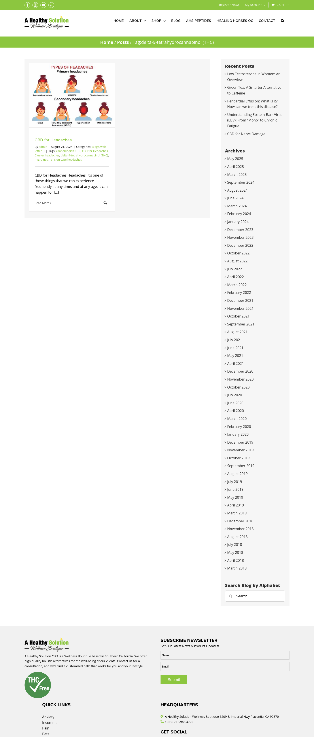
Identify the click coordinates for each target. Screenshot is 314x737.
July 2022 (234, 269)
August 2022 (237, 261)
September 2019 (240, 465)
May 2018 (235, 552)
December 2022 (240, 245)
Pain (45, 728)
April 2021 (235, 363)
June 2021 (235, 347)
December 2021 (240, 300)
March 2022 (237, 284)
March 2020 (237, 418)
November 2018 (240, 528)
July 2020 (234, 395)
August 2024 (237, 190)
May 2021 (235, 355)
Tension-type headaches (65, 160)
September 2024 (240, 182)
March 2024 (237, 206)
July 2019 (234, 481)
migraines (41, 160)
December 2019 (240, 442)
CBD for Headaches (53, 140)
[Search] (230, 596)
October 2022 (238, 253)
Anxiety (48, 716)
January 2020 (238, 434)
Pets (45, 733)
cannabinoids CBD (68, 151)
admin (43, 147)
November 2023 (240, 237)
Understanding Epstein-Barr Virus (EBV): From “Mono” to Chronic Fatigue (254, 120)
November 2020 (240, 379)
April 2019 (235, 505)
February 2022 (239, 292)
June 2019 (235, 489)
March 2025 (237, 174)
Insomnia (49, 722)
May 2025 (235, 158)
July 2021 (234, 339)
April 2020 (235, 410)
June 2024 (235, 198)
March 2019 (237, 513)
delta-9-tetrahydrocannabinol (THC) (84, 155)
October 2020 (238, 387)
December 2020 (240, 371)
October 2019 (238, 458)
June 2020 (235, 402)
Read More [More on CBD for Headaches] (42, 203)
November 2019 (240, 450)
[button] (282, 20)
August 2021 (237, 331)
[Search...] (255, 596)
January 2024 (238, 221)
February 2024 (239, 213)
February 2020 (239, 426)
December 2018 (240, 521)
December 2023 (240, 229)
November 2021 (240, 308)
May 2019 (235, 497)
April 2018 (235, 560)
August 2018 (237, 536)
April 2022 (235, 276)
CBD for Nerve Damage (246, 133)
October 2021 (238, 316)
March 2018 (237, 568)
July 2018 (234, 544)
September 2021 (240, 324)
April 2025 (235, 166)
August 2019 (237, 473)
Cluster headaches (47, 155)
